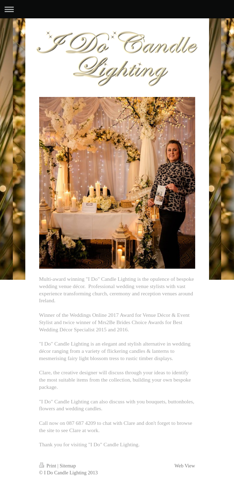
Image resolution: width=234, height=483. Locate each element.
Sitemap (68, 465)
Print (48, 465)
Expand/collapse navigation (117, 9)
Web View (184, 465)
